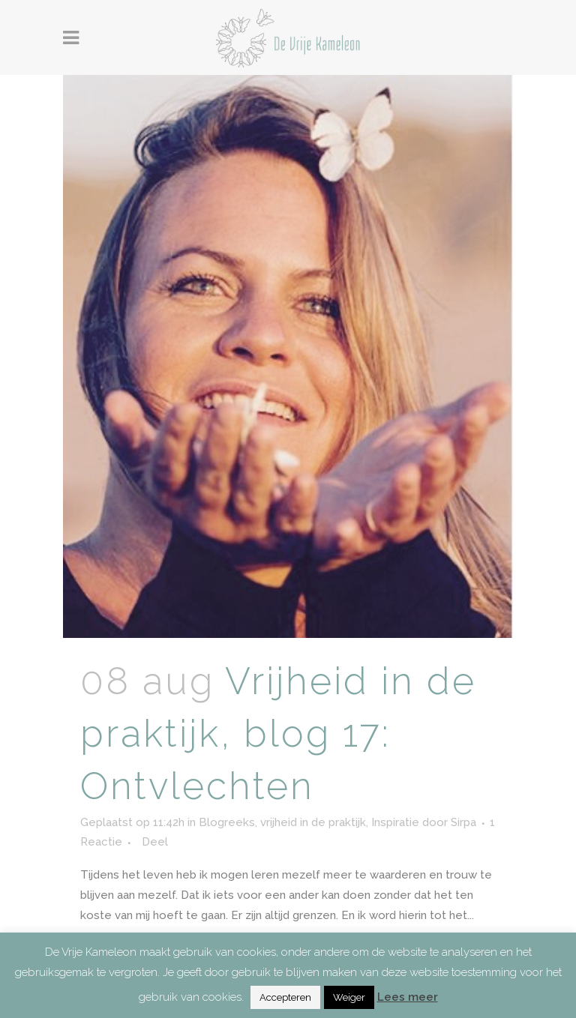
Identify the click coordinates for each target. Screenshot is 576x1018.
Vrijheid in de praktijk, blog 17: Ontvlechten (278, 733)
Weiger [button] (349, 997)
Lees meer (407, 997)
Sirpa (463, 822)
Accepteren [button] (285, 997)
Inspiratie (395, 822)
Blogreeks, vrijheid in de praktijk (282, 822)
